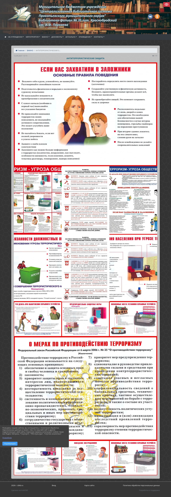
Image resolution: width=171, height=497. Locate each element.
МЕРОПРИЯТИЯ (32, 37)
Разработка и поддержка (149, 490)
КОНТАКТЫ (98, 37)
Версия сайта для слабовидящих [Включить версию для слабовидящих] (166, 4)
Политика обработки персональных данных (141, 485)
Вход (54, 485)
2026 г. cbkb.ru (17, 485)
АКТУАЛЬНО (70, 37)
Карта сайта (89, 485)
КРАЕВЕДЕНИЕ (85, 37)
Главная (20, 50)
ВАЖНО (45, 37)
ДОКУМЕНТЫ (56, 37)
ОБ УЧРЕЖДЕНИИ (15, 37)
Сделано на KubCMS (19, 490)
